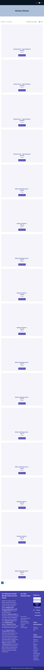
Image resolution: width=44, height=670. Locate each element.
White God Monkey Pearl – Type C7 (22, 363)
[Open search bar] (36, 2)
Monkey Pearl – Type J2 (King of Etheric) (22, 50)
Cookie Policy (23, 619)
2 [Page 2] (5, 582)
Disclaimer (23, 624)
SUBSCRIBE (37, 604)
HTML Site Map (24, 627)
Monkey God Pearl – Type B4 (22, 502)
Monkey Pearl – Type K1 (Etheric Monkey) (22, 84)
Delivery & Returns (24, 621)
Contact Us (35, 628)
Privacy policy (23, 616)
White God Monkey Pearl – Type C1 (22, 189)
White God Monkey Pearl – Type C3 (22, 467)
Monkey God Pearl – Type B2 (22, 293)
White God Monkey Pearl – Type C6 (22, 398)
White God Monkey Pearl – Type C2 (22, 259)
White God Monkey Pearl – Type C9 (22, 571)
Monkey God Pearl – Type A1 (22, 224)
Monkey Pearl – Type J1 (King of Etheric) (22, 154)
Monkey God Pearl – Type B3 (22, 537)
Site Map (22, 626)
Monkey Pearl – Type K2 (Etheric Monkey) (22, 120)
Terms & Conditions (25, 622)
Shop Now (35, 627)
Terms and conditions (25, 618)
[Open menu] (42, 3)
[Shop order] (32, 22)
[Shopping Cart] (39, 2)
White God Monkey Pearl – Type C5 (22, 432)
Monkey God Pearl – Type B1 (22, 328)
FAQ (34, 630)
